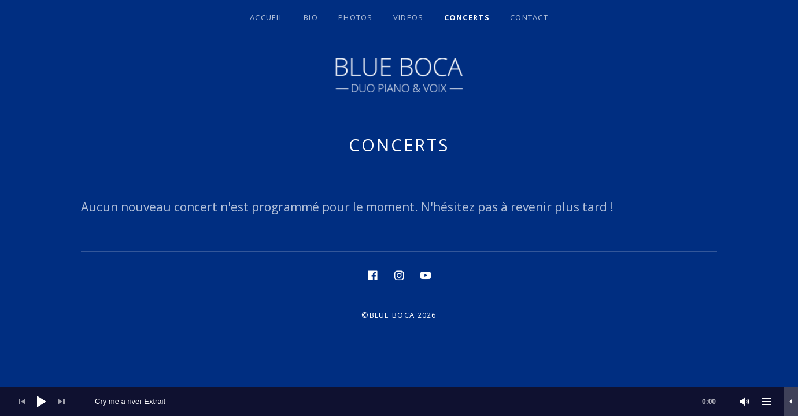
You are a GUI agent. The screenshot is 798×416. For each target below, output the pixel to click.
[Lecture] (41, 401)
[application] (399, 401)
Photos (355, 17)
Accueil (266, 17)
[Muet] (745, 401)
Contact (529, 17)
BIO (311, 17)
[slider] (411, 401)
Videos (408, 17)
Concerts (467, 17)
